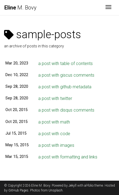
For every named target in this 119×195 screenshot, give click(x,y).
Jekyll (72, 185)
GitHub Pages (18, 190)
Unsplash (56, 190)
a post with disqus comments (66, 110)
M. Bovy (20, 7)
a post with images (56, 145)
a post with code (54, 133)
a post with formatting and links (67, 157)
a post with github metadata (64, 86)
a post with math (54, 122)
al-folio (89, 185)
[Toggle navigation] (108, 7)
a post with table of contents (65, 63)
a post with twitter (55, 98)
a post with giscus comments (66, 75)
